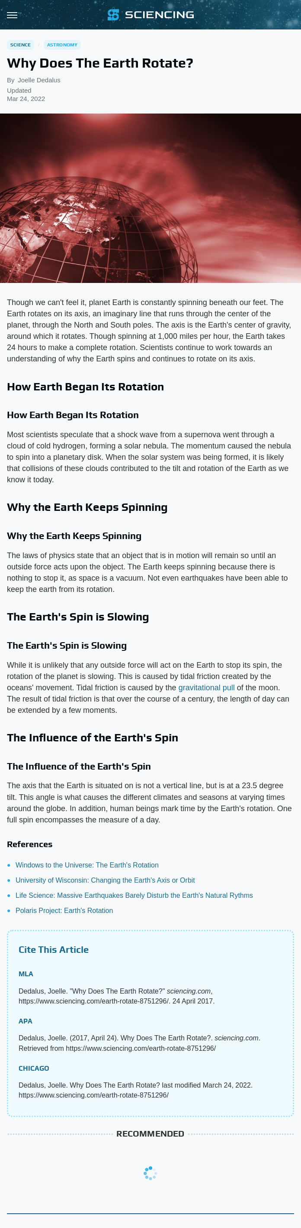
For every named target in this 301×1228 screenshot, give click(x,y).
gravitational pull (207, 687)
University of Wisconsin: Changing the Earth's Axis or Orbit (105, 880)
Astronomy (62, 44)
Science (20, 44)
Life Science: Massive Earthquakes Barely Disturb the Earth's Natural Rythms (134, 895)
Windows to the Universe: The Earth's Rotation (87, 865)
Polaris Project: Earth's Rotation (64, 910)
